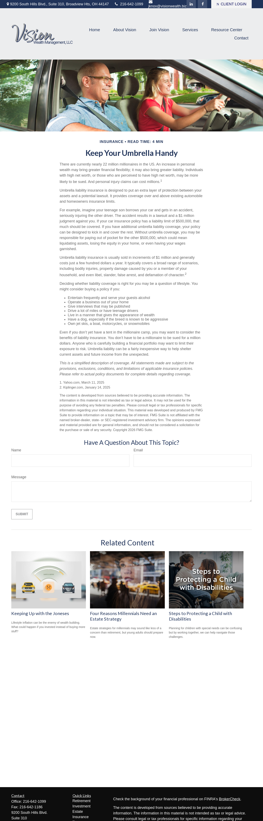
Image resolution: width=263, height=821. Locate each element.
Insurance (81, 817)
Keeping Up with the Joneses (40, 613)
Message (18, 477)
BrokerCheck (229, 799)
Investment (82, 806)
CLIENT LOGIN (231, 4)
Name (16, 450)
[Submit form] (21, 514)
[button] (94, 30)
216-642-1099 (128, 4)
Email (138, 450)
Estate (78, 812)
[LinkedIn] (191, 4)
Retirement (82, 801)
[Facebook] (202, 4)
